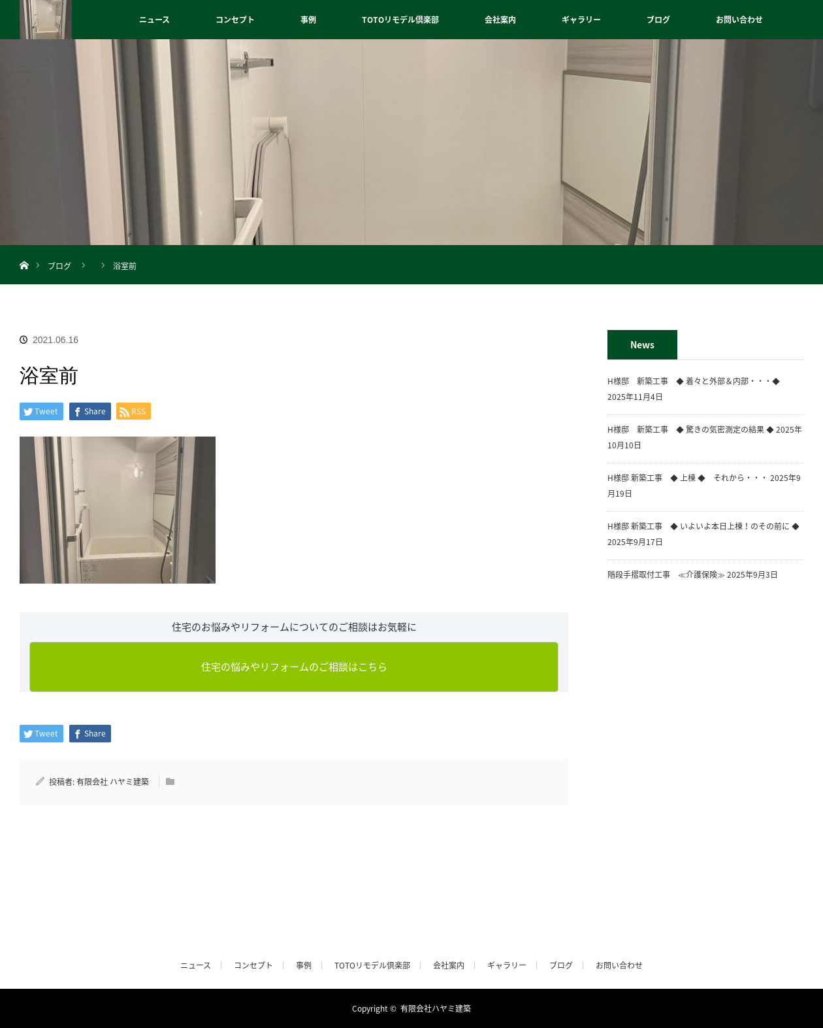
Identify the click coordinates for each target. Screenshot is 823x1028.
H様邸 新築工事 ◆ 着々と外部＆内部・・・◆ (697, 381)
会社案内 (500, 19)
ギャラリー (581, 19)
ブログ (658, 19)
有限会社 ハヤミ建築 (112, 782)
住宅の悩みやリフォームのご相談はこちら (294, 666)
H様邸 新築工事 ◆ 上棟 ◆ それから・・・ (687, 478)
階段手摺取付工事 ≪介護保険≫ (666, 574)
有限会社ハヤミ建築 (435, 1008)
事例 (308, 19)
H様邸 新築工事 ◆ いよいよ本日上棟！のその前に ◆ (703, 526)
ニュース (154, 19)
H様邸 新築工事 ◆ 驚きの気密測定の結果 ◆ (690, 429)
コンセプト (235, 19)
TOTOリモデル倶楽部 (400, 19)
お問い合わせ (739, 19)
